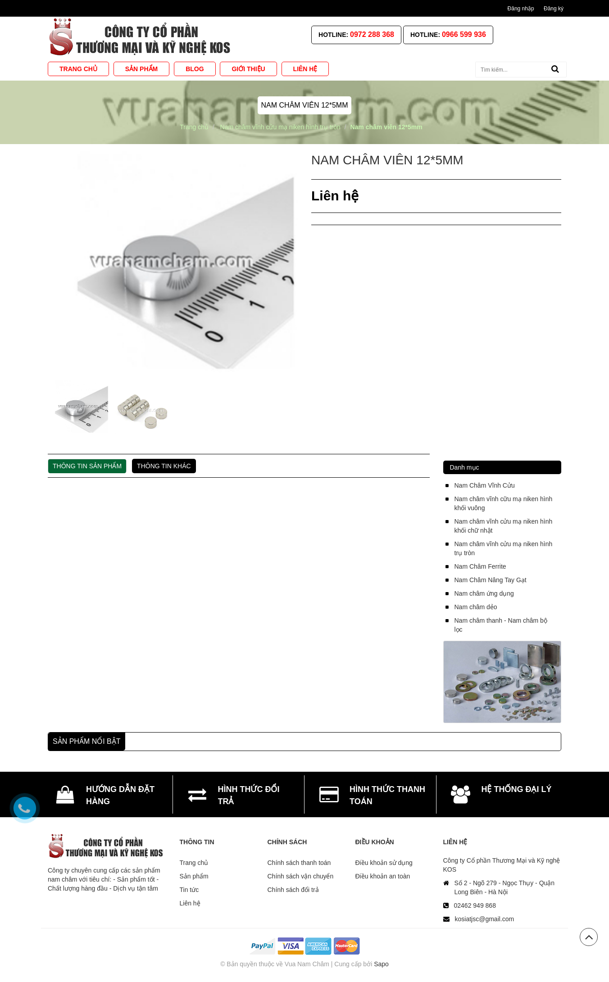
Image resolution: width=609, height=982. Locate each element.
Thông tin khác (164, 466)
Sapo (381, 964)
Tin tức (189, 889)
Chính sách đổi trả (293, 889)
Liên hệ (190, 903)
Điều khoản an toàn (382, 876)
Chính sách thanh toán (299, 862)
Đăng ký (554, 8)
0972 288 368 (372, 34)
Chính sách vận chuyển (301, 876)
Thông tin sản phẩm (87, 466)
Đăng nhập (521, 8)
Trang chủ (194, 862)
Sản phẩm (194, 876)
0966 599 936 (464, 34)
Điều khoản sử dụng (384, 862)
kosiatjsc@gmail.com (484, 919)
